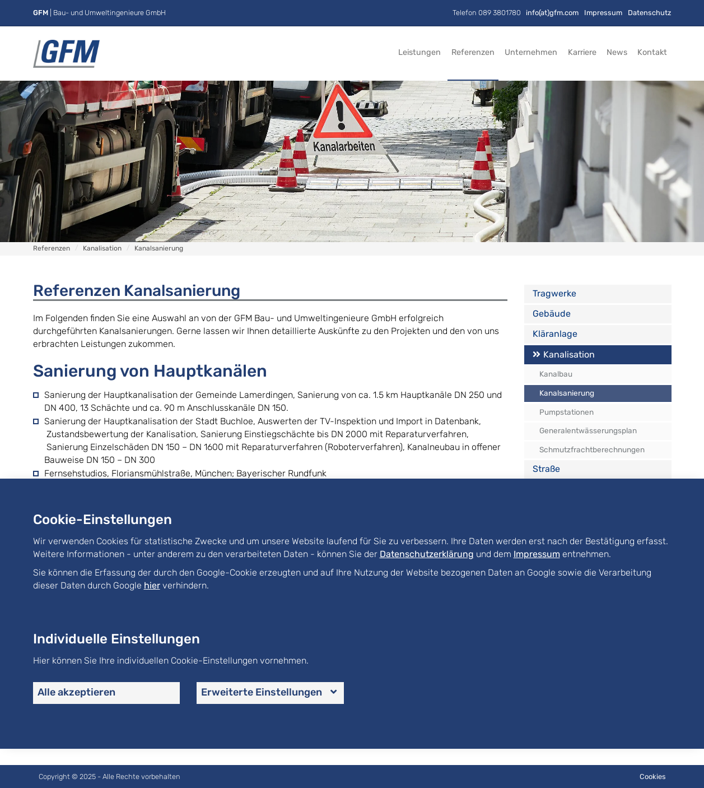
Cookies (653, 776)
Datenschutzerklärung (427, 554)
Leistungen (419, 52)
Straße (546, 468)
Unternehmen (531, 52)
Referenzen (473, 52)
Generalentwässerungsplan (588, 430)
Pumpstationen (566, 411)
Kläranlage (555, 333)
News (617, 52)
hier (152, 585)
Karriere (582, 52)
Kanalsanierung (566, 392)
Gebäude (552, 313)
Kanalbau (555, 373)
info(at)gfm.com (552, 12)
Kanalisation (569, 354)
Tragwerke (554, 293)
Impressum (603, 12)
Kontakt (652, 52)
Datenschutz (650, 12)
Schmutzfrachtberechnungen (592, 449)
